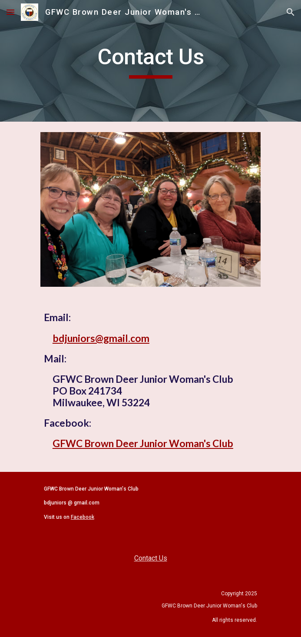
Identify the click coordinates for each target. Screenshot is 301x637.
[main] (150, 61)
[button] (10, 12)
